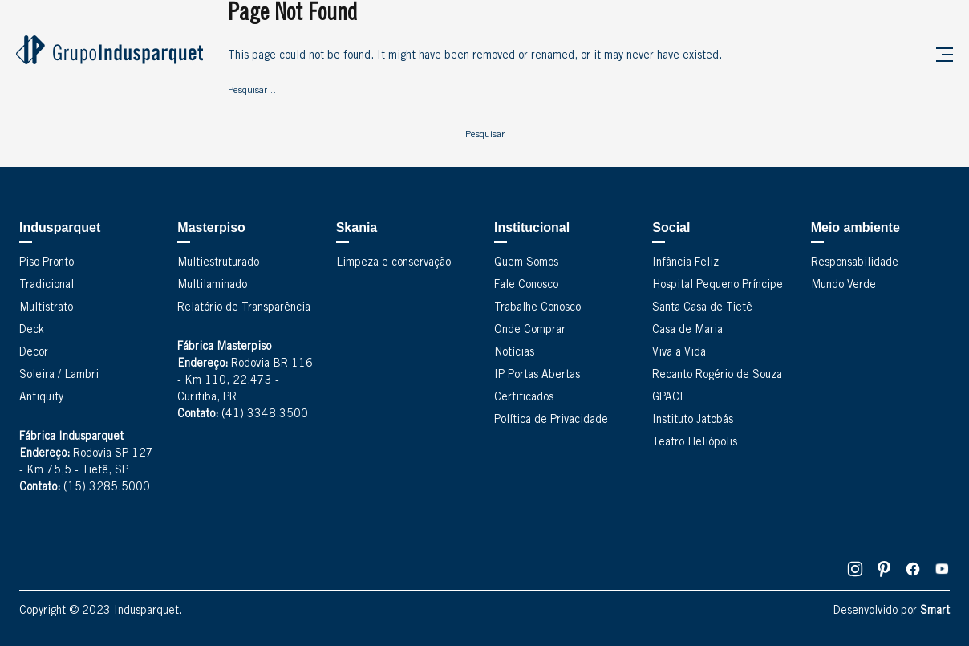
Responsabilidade (854, 263)
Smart (935, 611)
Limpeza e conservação (393, 263)
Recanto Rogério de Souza (717, 375)
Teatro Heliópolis (694, 443)
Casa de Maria (687, 330)
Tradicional (46, 285)
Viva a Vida (679, 353)
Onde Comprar (530, 330)
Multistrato (46, 308)
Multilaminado (212, 285)
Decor (33, 353)
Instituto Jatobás (692, 420)
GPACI (667, 398)
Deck (31, 330)
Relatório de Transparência (243, 308)
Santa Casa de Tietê (702, 308)
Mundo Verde (843, 285)
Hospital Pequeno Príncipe (717, 285)
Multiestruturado (218, 263)
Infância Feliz (685, 263)
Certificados (523, 398)
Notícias (514, 353)
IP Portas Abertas (537, 375)
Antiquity (41, 398)
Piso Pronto (46, 263)
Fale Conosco (526, 285)
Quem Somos (526, 263)
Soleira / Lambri (59, 375)
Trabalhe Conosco (537, 308)
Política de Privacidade (551, 420)
